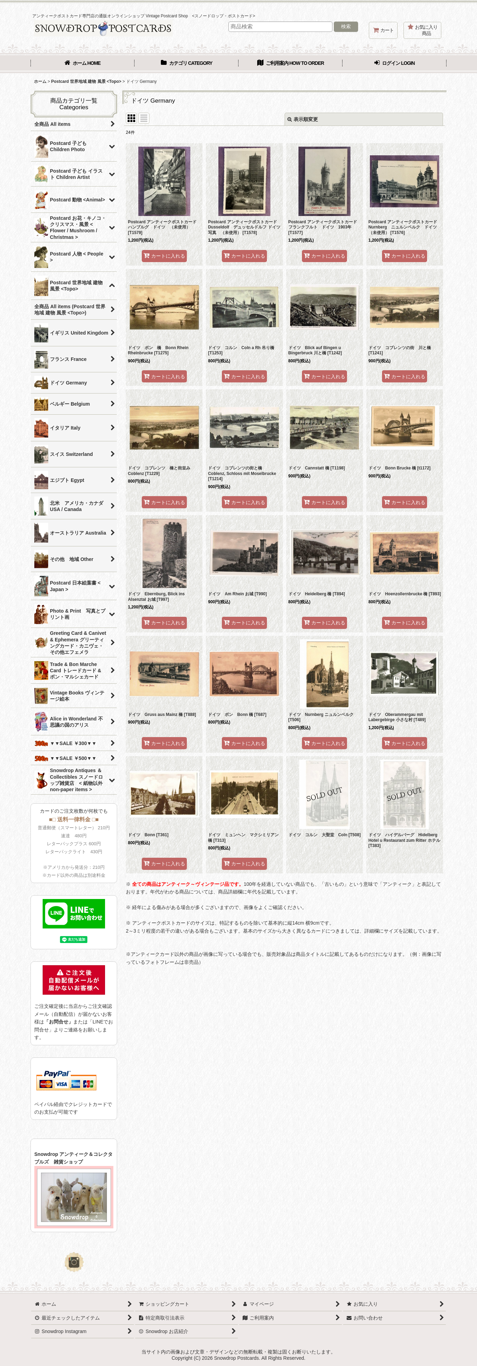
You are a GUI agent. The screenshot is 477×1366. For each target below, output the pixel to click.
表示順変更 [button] (302, 119)
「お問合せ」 (58, 1021)
